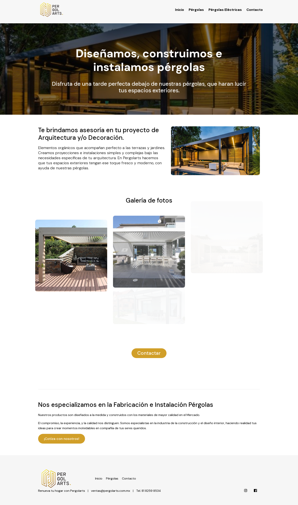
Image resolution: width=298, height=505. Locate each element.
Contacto (254, 6)
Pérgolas (196, 6)
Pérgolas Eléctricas (225, 6)
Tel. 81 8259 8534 (148, 482)
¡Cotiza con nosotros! (61, 438)
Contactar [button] (149, 353)
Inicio (179, 6)
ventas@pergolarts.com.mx (110, 482)
